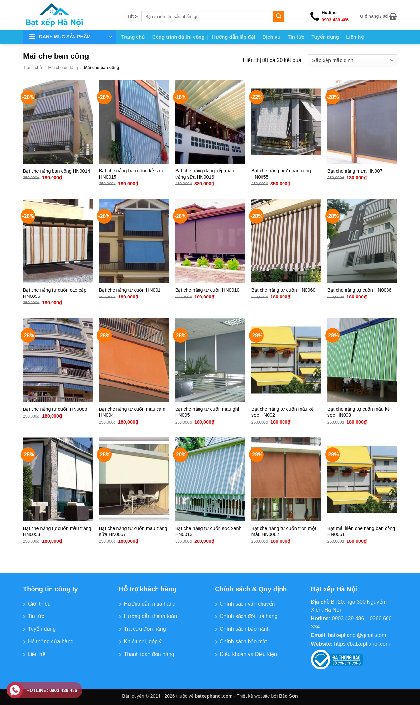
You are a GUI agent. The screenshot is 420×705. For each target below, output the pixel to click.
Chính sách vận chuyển (247, 603)
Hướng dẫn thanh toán (150, 616)
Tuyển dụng (325, 37)
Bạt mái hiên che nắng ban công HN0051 (361, 531)
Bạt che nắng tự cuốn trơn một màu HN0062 (283, 531)
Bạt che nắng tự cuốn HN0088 (55, 409)
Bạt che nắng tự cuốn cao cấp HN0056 (54, 293)
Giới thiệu (39, 603)
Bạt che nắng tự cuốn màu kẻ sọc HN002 (282, 412)
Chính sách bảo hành (245, 629)
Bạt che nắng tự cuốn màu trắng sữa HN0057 (133, 531)
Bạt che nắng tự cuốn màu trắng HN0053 (57, 531)
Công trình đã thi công (178, 37)
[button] (378, 16)
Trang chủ (133, 37)
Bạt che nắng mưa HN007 (355, 171)
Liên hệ (354, 37)
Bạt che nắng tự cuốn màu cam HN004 (132, 412)
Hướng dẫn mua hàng (150, 603)
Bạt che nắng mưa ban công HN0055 (281, 174)
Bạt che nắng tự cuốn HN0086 (359, 290)
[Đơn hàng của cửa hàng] (352, 60)
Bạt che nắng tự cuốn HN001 (130, 290)
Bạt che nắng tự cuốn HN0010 (207, 290)
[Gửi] (278, 16)
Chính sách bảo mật (243, 641)
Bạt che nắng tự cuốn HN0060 (283, 290)
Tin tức (296, 37)
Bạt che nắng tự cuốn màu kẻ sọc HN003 (358, 412)
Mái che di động (63, 67)
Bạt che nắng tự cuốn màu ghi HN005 (207, 412)
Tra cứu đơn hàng (145, 629)
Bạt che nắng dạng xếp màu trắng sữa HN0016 (204, 174)
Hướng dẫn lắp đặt (233, 37)
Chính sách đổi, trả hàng (249, 616)
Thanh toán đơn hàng (149, 654)
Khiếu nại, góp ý (143, 641)
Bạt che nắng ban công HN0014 (56, 171)
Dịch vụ (271, 37)
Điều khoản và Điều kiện (248, 654)
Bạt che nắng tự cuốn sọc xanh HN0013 (208, 531)
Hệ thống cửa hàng (51, 641)
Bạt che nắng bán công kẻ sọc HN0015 (131, 174)
